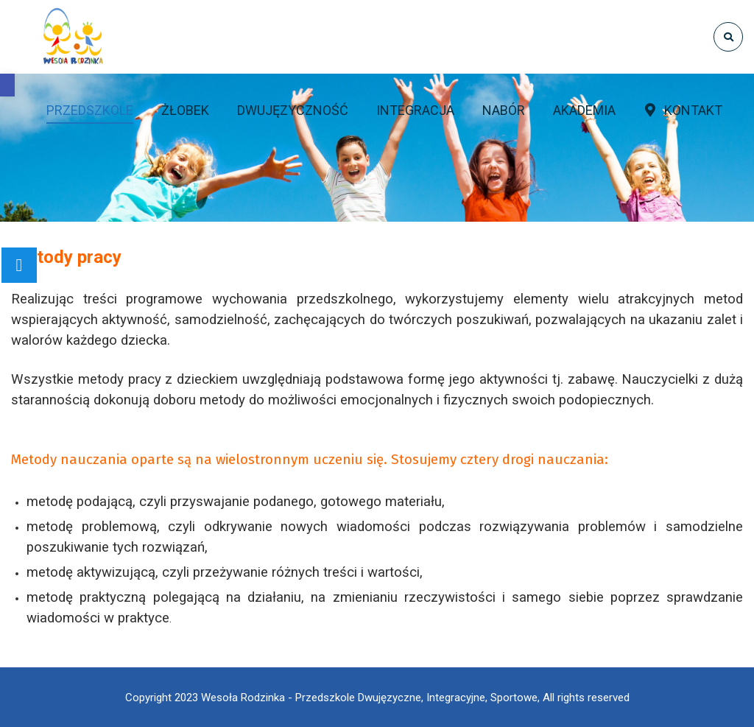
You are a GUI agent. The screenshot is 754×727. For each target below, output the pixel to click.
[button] (7, 85)
